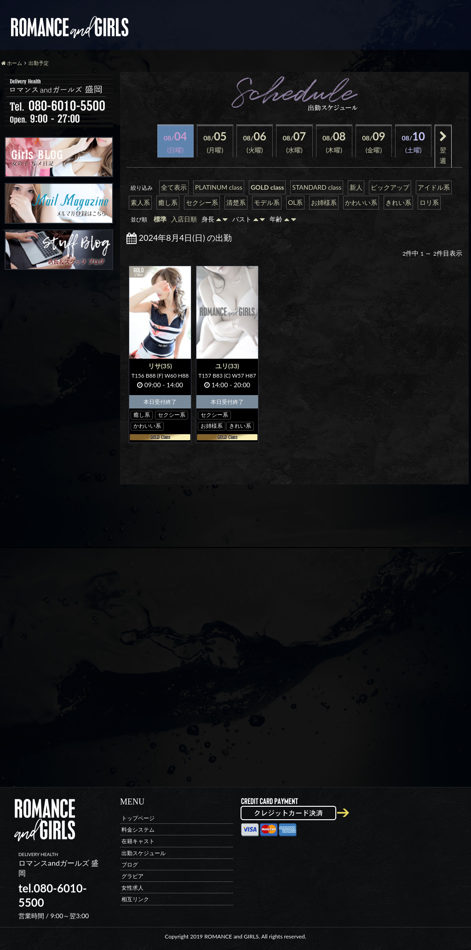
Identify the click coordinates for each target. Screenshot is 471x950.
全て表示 (174, 187)
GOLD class (267, 187)
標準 (160, 219)
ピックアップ (390, 187)
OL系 (295, 202)
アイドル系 (434, 187)
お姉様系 (324, 202)
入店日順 (184, 219)
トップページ (138, 818)
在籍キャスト (138, 841)
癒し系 (168, 202)
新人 (356, 187)
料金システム (138, 829)
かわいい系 (361, 202)
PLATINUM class (218, 187)
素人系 (140, 202)
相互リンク (135, 899)
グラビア (132, 876)
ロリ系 (429, 202)
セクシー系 (202, 202)
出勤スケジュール (143, 852)
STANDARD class (316, 187)
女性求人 (132, 887)
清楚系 (236, 202)
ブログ (129, 864)
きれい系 (398, 202)
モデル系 (267, 202)
